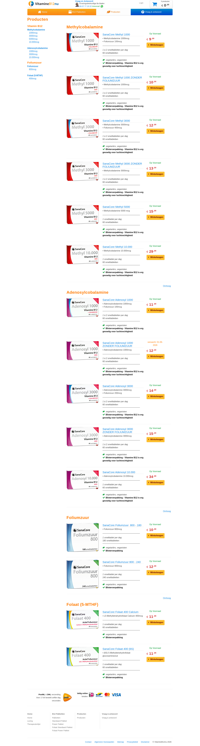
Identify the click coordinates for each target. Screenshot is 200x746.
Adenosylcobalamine (37, 48)
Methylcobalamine (36, 30)
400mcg (32, 78)
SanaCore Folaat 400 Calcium (120, 611)
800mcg (32, 69)
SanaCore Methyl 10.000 (117, 246)
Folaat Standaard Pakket (62, 727)
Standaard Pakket (59, 721)
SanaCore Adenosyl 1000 (118, 299)
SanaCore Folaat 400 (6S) (118, 648)
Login (141, 3)
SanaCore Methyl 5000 (116, 206)
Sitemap (120, 742)
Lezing (30, 721)
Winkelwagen (155, 45)
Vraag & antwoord (151, 12)
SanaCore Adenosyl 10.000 (119, 472)
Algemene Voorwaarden (104, 742)
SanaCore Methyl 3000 (116, 120)
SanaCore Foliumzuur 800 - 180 (122, 525)
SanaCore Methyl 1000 (116, 34)
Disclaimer (145, 742)
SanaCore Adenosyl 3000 (118, 386)
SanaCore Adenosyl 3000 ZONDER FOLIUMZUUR (118, 430)
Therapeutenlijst (33, 724)
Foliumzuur (32, 66)
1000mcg (33, 33)
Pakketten (56, 718)
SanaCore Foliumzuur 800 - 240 (122, 561)
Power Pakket (58, 724)
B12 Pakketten (77, 12)
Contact (88, 742)
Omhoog (167, 286)
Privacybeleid (132, 742)
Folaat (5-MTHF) (35, 75)
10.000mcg (34, 42)
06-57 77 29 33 (85, 6)
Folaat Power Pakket (60, 731)
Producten (113, 12)
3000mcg (33, 36)
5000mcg (33, 39)
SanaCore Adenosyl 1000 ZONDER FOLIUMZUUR (118, 344)
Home (42, 12)
